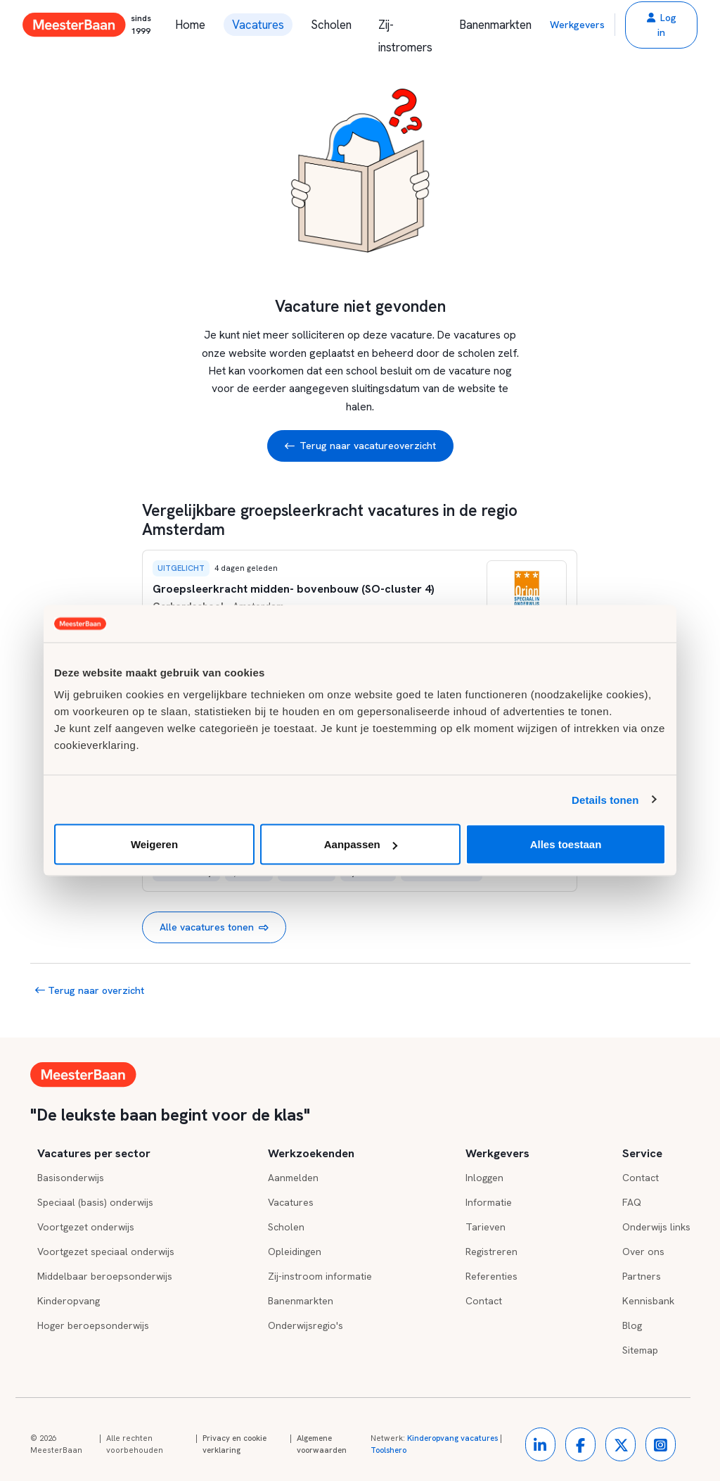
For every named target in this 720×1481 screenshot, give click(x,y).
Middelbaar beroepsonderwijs (104, 1276)
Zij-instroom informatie (320, 1276)
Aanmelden (293, 1177)
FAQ (631, 1202)
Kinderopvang (68, 1300)
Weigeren (154, 844)
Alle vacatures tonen (214, 927)
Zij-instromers (405, 26)
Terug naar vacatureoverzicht (360, 446)
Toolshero (388, 1450)
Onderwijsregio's (305, 1325)
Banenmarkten (495, 24)
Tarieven (485, 1227)
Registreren (491, 1251)
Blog (632, 1325)
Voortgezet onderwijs (85, 1227)
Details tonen (605, 799)
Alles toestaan (566, 844)
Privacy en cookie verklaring (234, 1444)
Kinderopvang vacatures (452, 1438)
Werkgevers (577, 24)
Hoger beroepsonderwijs (93, 1325)
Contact (483, 1300)
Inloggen (484, 1177)
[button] (661, 25)
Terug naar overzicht (89, 990)
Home (190, 24)
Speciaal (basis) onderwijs (95, 1202)
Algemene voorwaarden (322, 1444)
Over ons (643, 1251)
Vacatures (258, 24)
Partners (641, 1276)
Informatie (488, 1202)
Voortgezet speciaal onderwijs (105, 1251)
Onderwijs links (656, 1227)
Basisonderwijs (70, 1177)
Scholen (331, 24)
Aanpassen (360, 844)
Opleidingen (294, 1251)
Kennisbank (648, 1300)
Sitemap (640, 1350)
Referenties (491, 1276)
